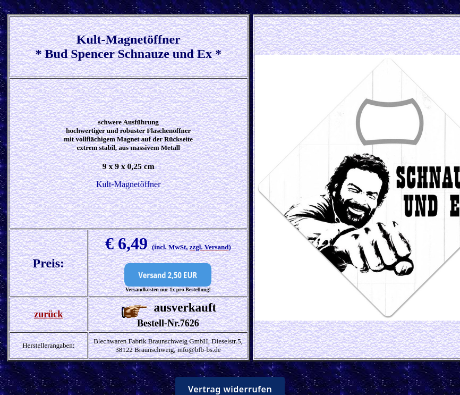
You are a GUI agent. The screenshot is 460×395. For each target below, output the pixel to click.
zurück (48, 314)
